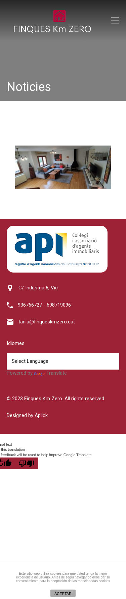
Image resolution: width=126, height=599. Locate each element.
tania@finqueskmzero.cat (46, 322)
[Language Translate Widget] (63, 361)
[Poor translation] (26, 463)
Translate (50, 373)
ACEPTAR (63, 594)
